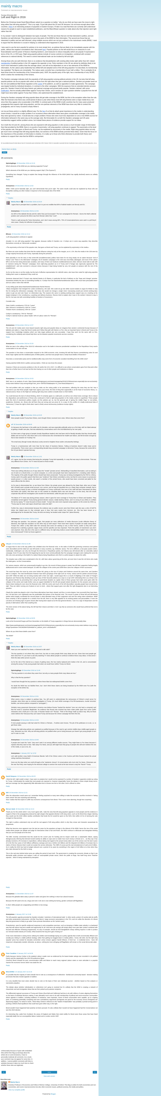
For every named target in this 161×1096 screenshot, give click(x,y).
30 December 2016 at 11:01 (33, 456)
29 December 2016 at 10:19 (26, 163)
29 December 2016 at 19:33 (24, 378)
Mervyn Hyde (10, 809)
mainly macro (11, 6)
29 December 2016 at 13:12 (21, 234)
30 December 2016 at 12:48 (29, 468)
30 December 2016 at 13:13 (25, 809)
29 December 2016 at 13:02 (24, 186)
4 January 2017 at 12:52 (28, 753)
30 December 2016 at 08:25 (26, 776)
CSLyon (9, 544)
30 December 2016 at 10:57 (33, 646)
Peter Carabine (11, 953)
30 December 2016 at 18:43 (29, 518)
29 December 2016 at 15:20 (24, 343)
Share (4, 152)
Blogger (53, 1094)
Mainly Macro (15, 202)
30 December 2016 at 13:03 (29, 720)
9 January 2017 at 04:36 (25, 953)
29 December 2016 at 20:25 (33, 415)
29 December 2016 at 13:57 (24, 325)
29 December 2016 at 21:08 (21, 544)
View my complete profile (16, 1090)
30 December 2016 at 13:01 (29, 696)
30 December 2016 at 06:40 (23, 424)
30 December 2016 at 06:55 (26, 618)
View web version (49, 1076)
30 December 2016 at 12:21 (18, 792)
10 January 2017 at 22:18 (23, 972)
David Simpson (11, 776)
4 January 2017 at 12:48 (23, 914)
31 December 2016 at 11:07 (24, 894)
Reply (8, 179)
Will (7, 792)
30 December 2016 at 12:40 (31, 670)
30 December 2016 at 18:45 (29, 740)
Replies (10, 198)
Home (49, 1072)
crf (12, 424)
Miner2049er (10, 972)
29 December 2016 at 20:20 (33, 202)
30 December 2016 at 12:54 (29, 211)
